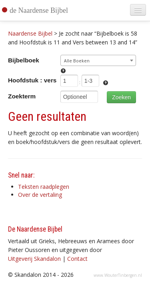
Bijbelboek (23, 60)
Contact (77, 258)
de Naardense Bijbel (39, 10)
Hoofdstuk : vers (32, 80)
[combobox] (98, 60)
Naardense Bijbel (30, 33)
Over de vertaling (40, 194)
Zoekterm (22, 96)
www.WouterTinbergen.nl (118, 275)
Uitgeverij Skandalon (34, 258)
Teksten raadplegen (43, 186)
